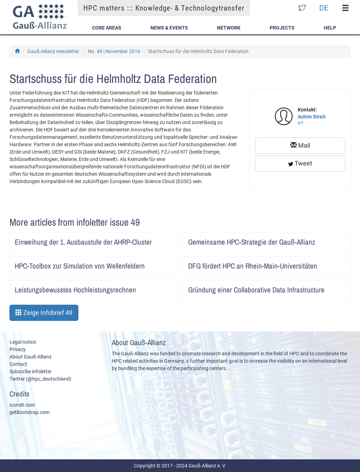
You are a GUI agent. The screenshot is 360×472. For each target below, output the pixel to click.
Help (330, 28)
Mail (300, 145)
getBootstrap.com (29, 412)
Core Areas (106, 28)
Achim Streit (312, 116)
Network (228, 28)
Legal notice (22, 342)
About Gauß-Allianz (30, 357)
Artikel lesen (167, 239)
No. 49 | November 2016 (114, 51)
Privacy (17, 349)
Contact (18, 364)
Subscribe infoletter (30, 371)
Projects (282, 28)
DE (323, 8)
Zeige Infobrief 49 (43, 312)
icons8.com (22, 405)
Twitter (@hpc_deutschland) (40, 379)
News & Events (169, 28)
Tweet (300, 163)
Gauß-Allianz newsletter (53, 51)
